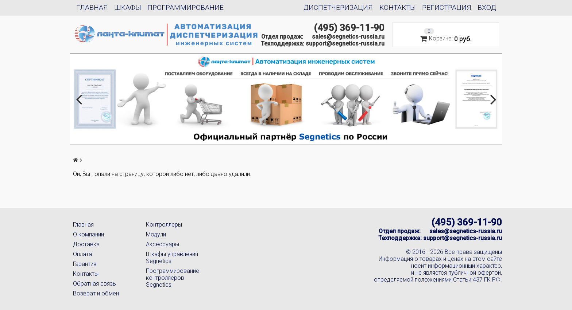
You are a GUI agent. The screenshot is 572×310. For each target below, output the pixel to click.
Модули (156, 234)
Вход (487, 7)
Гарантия (84, 263)
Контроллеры (164, 224)
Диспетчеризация (338, 7)
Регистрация (446, 7)
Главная (92, 7)
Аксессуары (162, 244)
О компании (88, 234)
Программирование (185, 7)
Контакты (397, 7)
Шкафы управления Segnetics (172, 257)
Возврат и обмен (96, 293)
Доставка (86, 244)
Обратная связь (94, 283)
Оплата (82, 254)
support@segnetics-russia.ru (345, 43)
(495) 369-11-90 (349, 27)
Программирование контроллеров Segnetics (172, 277)
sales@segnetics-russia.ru (348, 36)
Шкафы (127, 7)
